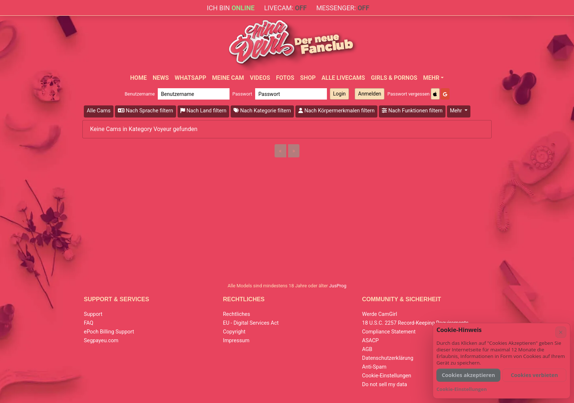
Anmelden (369, 94)
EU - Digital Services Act (251, 323)
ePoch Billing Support (109, 332)
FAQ (88, 323)
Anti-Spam (374, 367)
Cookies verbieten (534, 375)
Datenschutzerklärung (387, 358)
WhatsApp (190, 77)
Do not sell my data (384, 384)
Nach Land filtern (203, 111)
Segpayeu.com (101, 340)
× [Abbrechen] (561, 332)
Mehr (431, 77)
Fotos (285, 77)
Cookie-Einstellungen (386, 376)
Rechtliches (236, 314)
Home (138, 77)
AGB (367, 349)
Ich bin (230, 8)
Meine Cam (228, 77)
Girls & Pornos (394, 77)
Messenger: (342, 8)
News (161, 77)
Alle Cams (99, 111)
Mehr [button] (456, 111)
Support (93, 314)
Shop (308, 77)
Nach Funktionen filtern (412, 111)
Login (339, 94)
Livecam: (285, 8)
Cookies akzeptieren (468, 375)
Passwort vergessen (408, 94)
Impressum (236, 340)
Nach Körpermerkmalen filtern (336, 111)
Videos (260, 77)
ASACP (370, 340)
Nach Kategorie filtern (262, 111)
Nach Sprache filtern (145, 111)
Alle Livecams (343, 77)
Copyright (234, 332)
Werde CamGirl (379, 314)
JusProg (338, 285)
